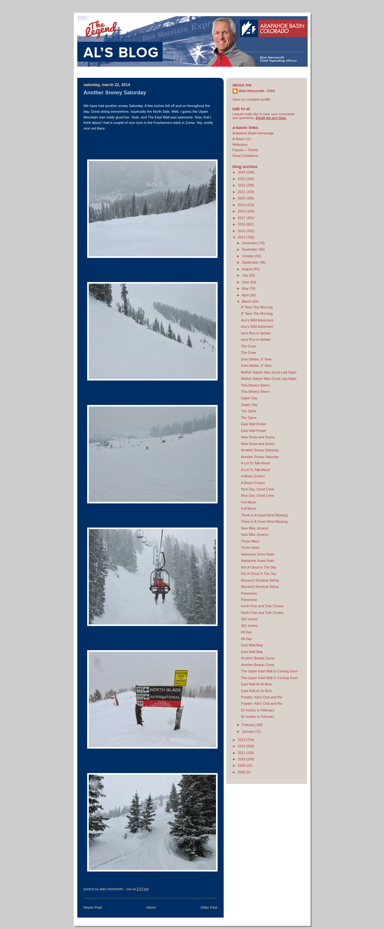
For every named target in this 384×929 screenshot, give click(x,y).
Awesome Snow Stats (257, 554)
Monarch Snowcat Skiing (260, 580)
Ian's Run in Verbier (256, 333)
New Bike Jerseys (254, 528)
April (246, 295)
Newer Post (93, 907)
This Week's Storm (255, 385)
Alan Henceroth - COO (257, 91)
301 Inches (249, 619)
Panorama (249, 593)
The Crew (248, 346)
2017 (242, 218)
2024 (242, 172)
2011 (242, 753)
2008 (242, 772)
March (247, 301)
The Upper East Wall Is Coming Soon (269, 671)
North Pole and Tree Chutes (262, 606)
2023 (242, 179)
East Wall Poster (253, 424)
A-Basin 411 (242, 139)
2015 (242, 231)
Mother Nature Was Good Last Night (268, 372)
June (246, 282)
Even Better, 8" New (256, 359)
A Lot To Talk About (255, 463)
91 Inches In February (257, 710)
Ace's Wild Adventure (257, 320)
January (248, 731)
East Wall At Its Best (256, 684)
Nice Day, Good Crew (257, 489)
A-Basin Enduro (253, 476)
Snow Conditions (245, 156)
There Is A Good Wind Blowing (264, 515)
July (245, 275)
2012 (242, 746)
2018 (242, 211)
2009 (242, 765)
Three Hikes (250, 541)
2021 (242, 192)
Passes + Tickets (245, 150)
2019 (242, 205)
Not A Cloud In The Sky (258, 567)
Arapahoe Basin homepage (253, 133)
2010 (242, 759)
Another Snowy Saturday (260, 450)
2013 (242, 740)
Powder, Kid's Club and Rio (261, 697)
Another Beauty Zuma (257, 658)
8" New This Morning (257, 307)
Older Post (208, 907)
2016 (242, 224)
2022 (242, 185)
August (248, 269)
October (248, 256)
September (251, 262)
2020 (242, 198)
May (245, 288)
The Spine (248, 411)
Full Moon (248, 502)
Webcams (240, 144)
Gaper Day (249, 398)
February (249, 725)
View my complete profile (252, 99)
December (250, 243)
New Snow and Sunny (258, 437)
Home (151, 907)
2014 (242, 237)
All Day (246, 632)
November (250, 249)
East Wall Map (252, 645)
